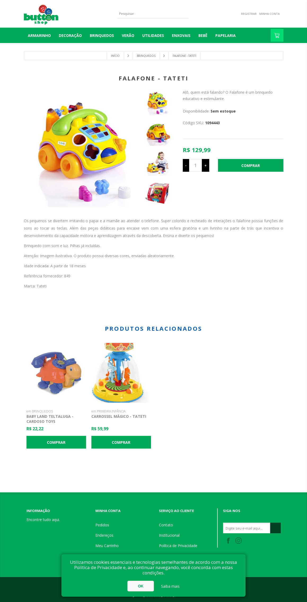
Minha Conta (269, 14)
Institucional (169, 535)
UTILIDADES (153, 35)
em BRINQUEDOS (39, 411)
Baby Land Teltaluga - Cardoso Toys (49, 419)
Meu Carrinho (107, 545)
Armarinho (39, 35)
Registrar (249, 14)
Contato (166, 524)
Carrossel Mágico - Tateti (118, 416)
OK (141, 586)
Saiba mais (170, 586)
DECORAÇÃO (70, 35)
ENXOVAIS (181, 35)
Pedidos (102, 524)
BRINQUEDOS (102, 35)
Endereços (104, 535)
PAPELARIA (225, 35)
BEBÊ (202, 35)
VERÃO (128, 35)
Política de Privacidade (178, 545)
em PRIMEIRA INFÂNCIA (108, 411)
